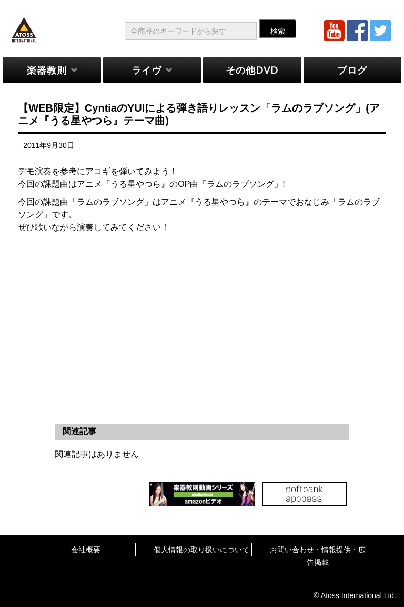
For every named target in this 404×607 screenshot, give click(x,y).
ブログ (352, 70)
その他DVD (252, 70)
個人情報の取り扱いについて (201, 549)
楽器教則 (47, 70)
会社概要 (85, 549)
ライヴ (146, 70)
